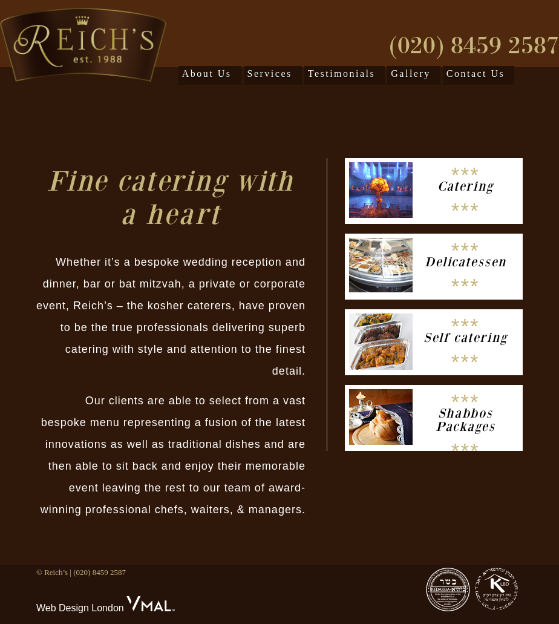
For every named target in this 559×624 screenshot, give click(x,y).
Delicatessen (465, 262)
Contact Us (475, 73)
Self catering (465, 337)
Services (269, 73)
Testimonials (342, 73)
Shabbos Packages (465, 420)
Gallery (410, 73)
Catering (465, 186)
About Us (207, 73)
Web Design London (80, 608)
